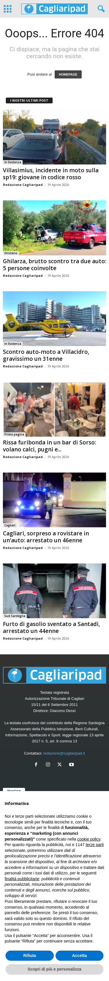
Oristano (10, 253)
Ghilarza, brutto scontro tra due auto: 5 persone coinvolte (54, 264)
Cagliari (9, 525)
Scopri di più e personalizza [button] (54, 969)
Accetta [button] (79, 955)
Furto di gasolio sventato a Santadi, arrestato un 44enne (51, 627)
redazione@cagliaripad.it (64, 753)
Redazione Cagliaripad (23, 184)
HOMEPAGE (68, 74)
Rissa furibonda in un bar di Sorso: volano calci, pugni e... (49, 446)
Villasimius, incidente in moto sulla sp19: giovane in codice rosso (51, 173)
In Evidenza (12, 162)
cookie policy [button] (88, 839)
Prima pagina (14, 434)
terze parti (95, 844)
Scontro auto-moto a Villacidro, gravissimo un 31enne (46, 355)
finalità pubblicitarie (22, 878)
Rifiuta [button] (29, 955)
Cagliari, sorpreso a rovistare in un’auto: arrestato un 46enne (46, 537)
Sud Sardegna (14, 616)
